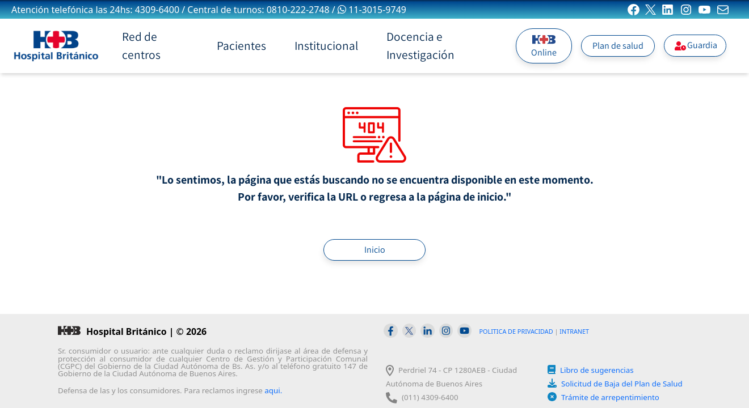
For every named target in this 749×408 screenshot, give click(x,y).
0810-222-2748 (298, 9)
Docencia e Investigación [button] (420, 45)
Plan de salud (617, 46)
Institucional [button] (326, 45)
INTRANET (574, 331)
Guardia (695, 45)
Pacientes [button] (241, 45)
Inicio (374, 250)
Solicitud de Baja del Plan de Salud (622, 384)
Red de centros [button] (141, 45)
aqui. (273, 390)
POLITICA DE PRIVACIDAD (516, 331)
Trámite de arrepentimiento (610, 397)
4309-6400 (157, 9)
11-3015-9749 (372, 9)
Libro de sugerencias (597, 370)
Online (544, 45)
